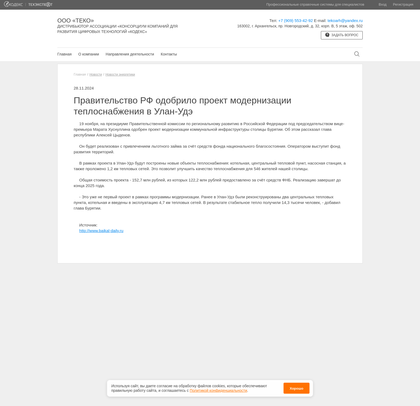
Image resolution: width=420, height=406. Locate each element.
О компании (88, 54)
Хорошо (296, 388)
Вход (383, 4)
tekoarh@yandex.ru (345, 20)
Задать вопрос (341, 35)
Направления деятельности (130, 54)
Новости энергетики (120, 74)
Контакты (169, 54)
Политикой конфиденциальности (218, 390)
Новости (95, 74)
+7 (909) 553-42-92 (295, 20)
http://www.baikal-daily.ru (101, 230)
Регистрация (403, 4)
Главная (64, 54)
